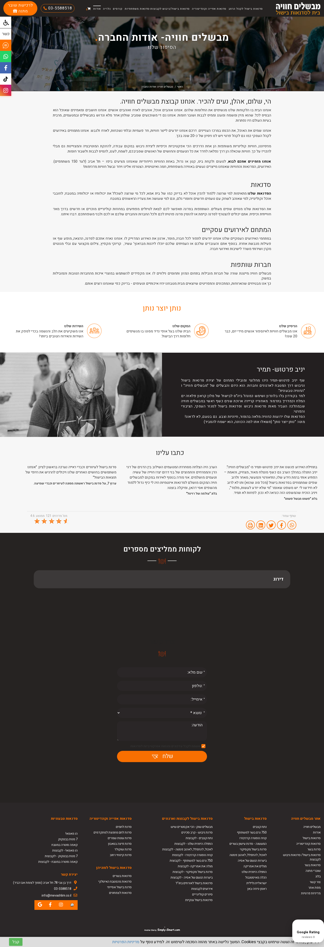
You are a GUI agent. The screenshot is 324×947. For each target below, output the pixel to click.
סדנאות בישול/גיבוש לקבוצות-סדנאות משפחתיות (157, 9)
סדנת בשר (314, 849)
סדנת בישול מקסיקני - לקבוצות (193, 872)
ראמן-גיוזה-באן (257, 888)
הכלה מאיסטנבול (256, 877)
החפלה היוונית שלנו (254, 872)
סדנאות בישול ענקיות (199, 900)
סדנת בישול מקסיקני (253, 849)
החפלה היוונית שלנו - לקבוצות (193, 843)
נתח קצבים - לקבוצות (199, 838)
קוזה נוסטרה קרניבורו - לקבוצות (192, 855)
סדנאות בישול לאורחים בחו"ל (194, 883)
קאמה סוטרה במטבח (65, 845)
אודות (97, 9)
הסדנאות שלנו (259, 193)
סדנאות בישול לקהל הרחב (246, 9)
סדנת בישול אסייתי (119, 887)
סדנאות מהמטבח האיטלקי (115, 881)
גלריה (107, 9)
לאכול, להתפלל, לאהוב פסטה (248, 855)
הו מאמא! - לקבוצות (65, 850)
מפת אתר (314, 887)
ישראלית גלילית (256, 883)
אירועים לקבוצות (202, 888)
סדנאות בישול (312, 838)
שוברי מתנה (313, 870)
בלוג (318, 876)
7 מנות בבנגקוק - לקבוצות (61, 856)
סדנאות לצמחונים (120, 892)
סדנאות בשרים (122, 876)
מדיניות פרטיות (311, 893)
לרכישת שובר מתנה (20, 8)
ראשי (180, 87)
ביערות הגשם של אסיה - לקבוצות (192, 877)
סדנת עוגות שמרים (120, 838)
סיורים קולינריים (202, 894)
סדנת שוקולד (123, 849)
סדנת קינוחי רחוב (121, 855)
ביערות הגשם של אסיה (252, 860)
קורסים (117, 9)
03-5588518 (59, 8)
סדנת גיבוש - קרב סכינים (197, 832)
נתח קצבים (260, 826)
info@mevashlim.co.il (56, 895)
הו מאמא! (71, 833)
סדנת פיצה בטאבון (120, 843)
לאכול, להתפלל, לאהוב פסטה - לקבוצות (187, 849)
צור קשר (315, 882)
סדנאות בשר (312, 865)
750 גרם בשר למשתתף (252, 832)
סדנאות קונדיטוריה (308, 843)
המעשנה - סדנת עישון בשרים (248, 843)
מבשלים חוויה (312, 826)
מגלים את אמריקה (255, 866)
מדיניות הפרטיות (125, 942)
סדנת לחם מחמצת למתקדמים (113, 832)
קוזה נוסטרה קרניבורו (253, 838)
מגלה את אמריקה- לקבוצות (195, 866)
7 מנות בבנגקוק (68, 839)
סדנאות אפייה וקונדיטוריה (209, 9)
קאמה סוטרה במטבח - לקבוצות (58, 861)
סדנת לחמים (124, 826)
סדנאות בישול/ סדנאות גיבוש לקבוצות (302, 857)
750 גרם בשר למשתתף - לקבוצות (191, 860)
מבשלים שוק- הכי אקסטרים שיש (192, 826)
